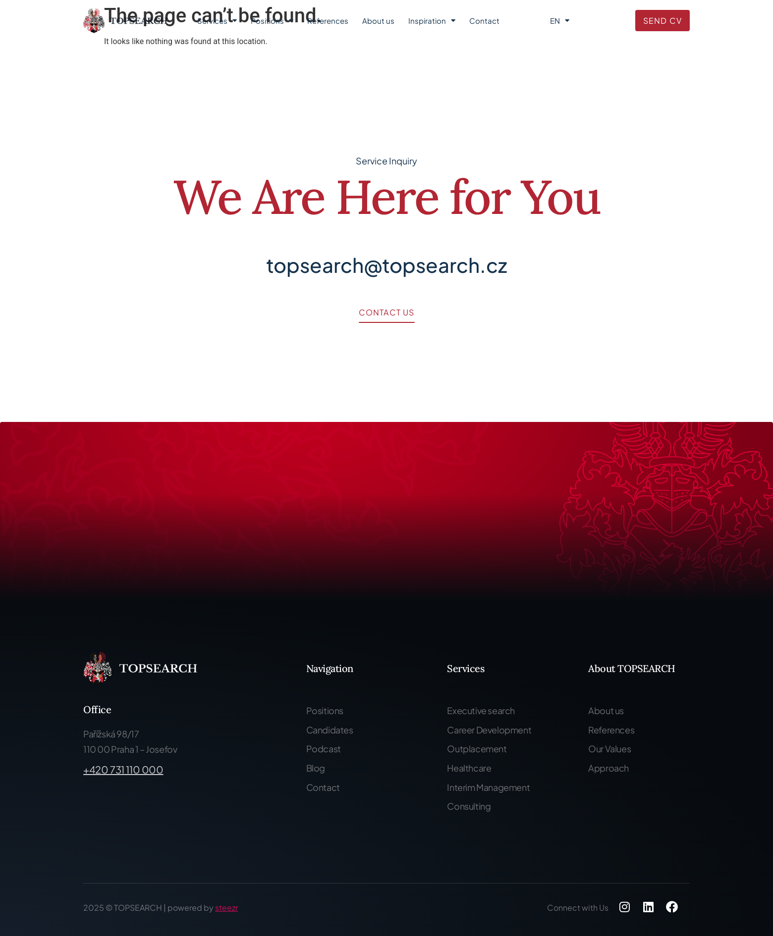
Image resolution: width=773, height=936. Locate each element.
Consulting (469, 806)
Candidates (329, 729)
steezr (226, 907)
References (327, 20)
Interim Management (488, 787)
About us (378, 20)
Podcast (323, 748)
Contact (484, 20)
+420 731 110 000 (123, 769)
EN (559, 20)
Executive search (481, 710)
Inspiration (431, 20)
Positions (272, 20)
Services (217, 20)
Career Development (489, 729)
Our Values (609, 748)
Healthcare (469, 768)
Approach (608, 768)
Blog (315, 768)
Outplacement (476, 748)
